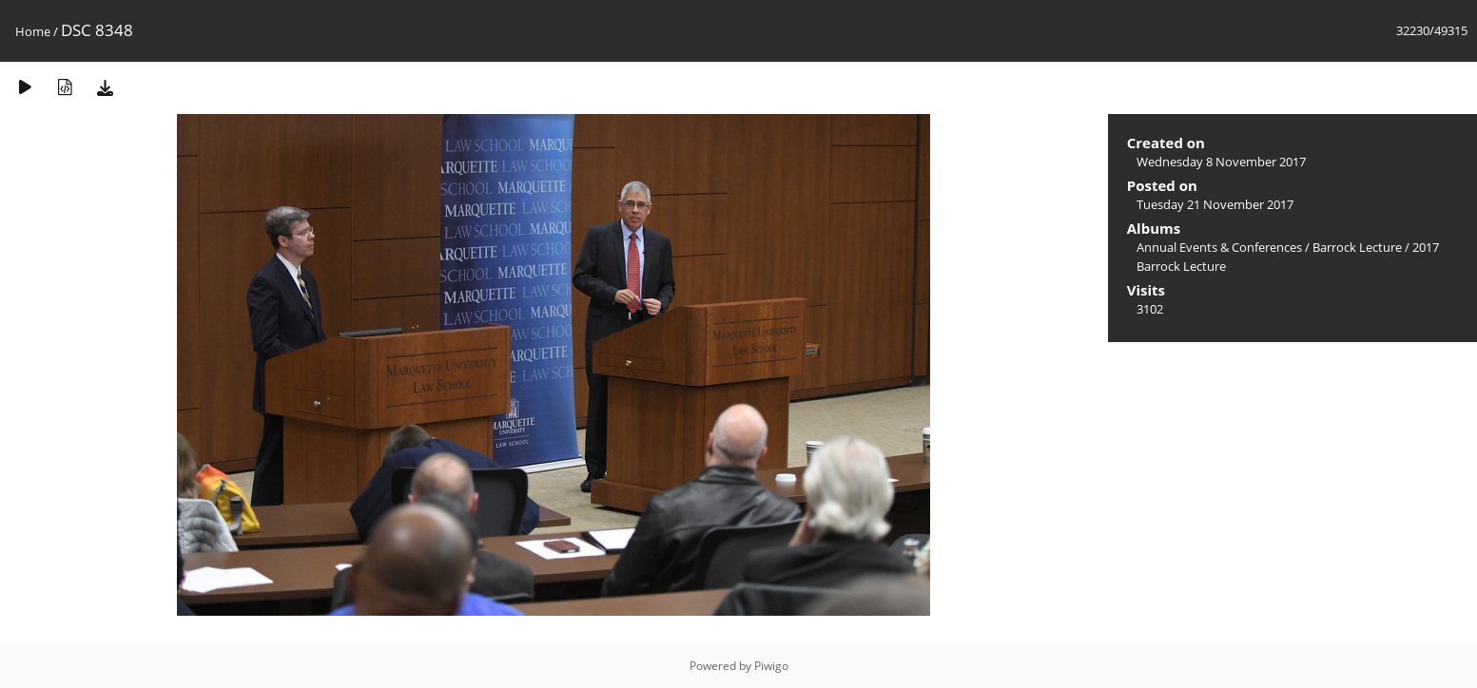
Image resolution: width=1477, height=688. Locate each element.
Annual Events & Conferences (1219, 247)
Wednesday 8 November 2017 (1221, 161)
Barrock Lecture (1357, 247)
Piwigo (771, 666)
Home (32, 31)
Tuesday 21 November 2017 (1215, 204)
